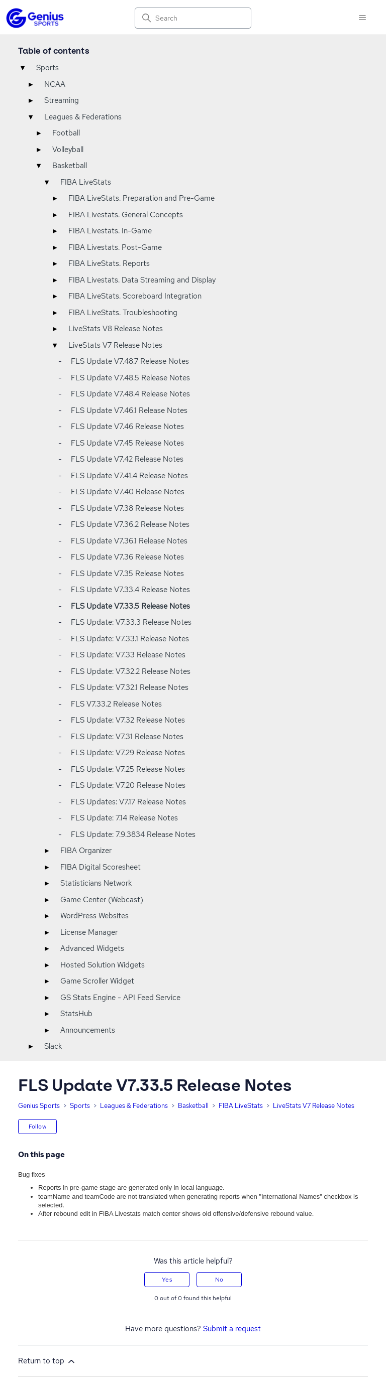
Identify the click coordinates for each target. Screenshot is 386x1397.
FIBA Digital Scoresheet (100, 867)
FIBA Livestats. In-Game (110, 231)
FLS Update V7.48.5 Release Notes (130, 378)
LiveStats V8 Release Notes (115, 329)
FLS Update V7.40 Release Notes (127, 492)
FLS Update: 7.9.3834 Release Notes (133, 834)
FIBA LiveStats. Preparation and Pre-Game (141, 198)
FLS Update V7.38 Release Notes (127, 508)
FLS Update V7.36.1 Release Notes (129, 541)
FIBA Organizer (86, 851)
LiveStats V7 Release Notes (115, 345)
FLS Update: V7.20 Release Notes (128, 785)
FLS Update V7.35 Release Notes (127, 574)
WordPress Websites (94, 916)
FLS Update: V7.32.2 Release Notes (130, 671)
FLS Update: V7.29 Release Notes (128, 753)
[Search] (193, 18)
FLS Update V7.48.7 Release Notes (130, 361)
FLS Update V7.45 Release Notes (127, 443)
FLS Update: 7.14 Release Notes (124, 818)
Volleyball (67, 150)
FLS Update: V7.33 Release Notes (128, 655)
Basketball (69, 166)
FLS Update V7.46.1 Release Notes (129, 410)
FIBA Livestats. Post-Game (115, 247)
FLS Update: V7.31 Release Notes (127, 737)
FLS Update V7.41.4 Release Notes (129, 476)
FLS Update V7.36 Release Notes (127, 557)
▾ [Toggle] (23, 67)
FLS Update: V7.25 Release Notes (128, 769)
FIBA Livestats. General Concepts (125, 215)
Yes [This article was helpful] (166, 1280)
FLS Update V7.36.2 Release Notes (130, 524)
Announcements (87, 1030)
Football (66, 133)
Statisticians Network (96, 883)
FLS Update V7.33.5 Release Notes (130, 606)
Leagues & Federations (83, 117)
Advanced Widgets (92, 948)
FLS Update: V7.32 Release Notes (128, 720)
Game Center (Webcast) (101, 900)
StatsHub (76, 1014)
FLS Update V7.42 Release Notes (127, 459)
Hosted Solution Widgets (102, 965)
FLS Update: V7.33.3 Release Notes (131, 622)
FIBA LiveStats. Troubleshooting (122, 313)
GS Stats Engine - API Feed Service (120, 998)
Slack (53, 1046)
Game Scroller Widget (97, 981)
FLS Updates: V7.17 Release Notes (128, 802)
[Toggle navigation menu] (362, 18)
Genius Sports (39, 1105)
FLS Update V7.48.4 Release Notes (130, 394)
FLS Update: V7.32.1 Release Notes (129, 687)
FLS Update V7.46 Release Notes (127, 427)
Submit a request (232, 1329)
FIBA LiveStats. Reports (109, 263)
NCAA (54, 84)
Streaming (61, 100)
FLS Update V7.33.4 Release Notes (130, 590)
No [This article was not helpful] (219, 1280)
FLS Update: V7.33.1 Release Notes (130, 639)
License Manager (89, 932)
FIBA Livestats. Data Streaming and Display (142, 280)
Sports (47, 68)
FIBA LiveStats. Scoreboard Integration (135, 296)
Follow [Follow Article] (37, 1127)
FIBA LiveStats (85, 182)
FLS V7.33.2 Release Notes (116, 704)
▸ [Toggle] (31, 84)
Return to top (47, 1361)
